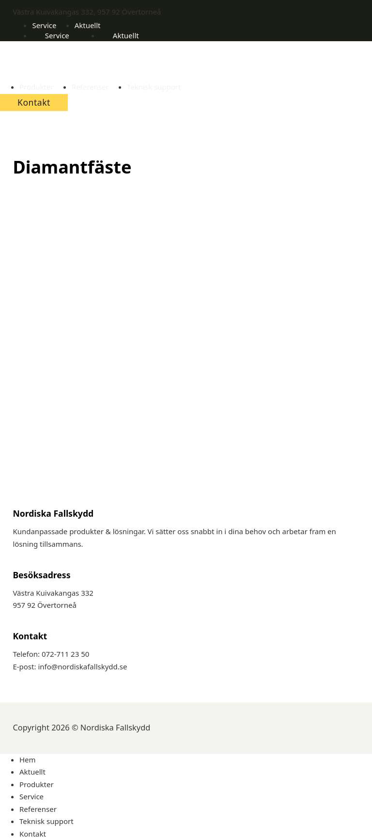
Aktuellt (88, 25)
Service (44, 25)
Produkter (36, 87)
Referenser (90, 87)
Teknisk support (154, 87)
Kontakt (33, 102)
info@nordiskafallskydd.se (82, 666)
